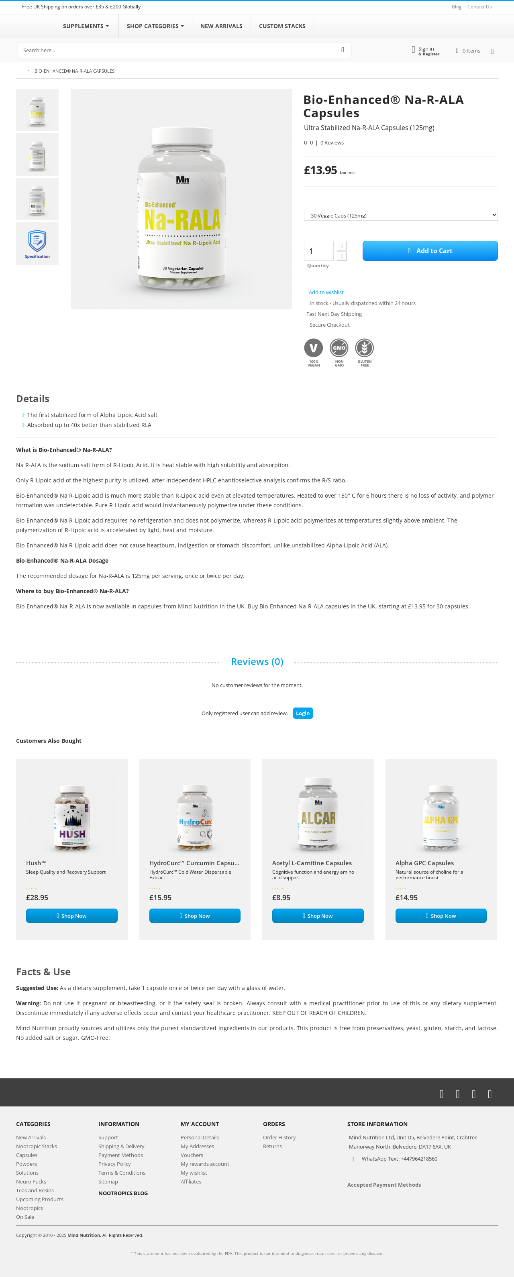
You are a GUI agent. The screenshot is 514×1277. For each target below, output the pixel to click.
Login (303, 713)
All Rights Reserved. (122, 1235)
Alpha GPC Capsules (425, 863)
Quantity (318, 265)
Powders (26, 1163)
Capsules (26, 1155)
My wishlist (194, 1172)
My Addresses (197, 1146)
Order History (279, 1137)
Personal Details (200, 1137)
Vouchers (192, 1155)
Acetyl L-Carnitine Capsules (312, 863)
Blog (457, 7)
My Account (200, 1124)
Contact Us (479, 7)
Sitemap (108, 1181)
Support (108, 1137)
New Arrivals (31, 1137)
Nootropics (29, 1208)
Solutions (27, 1172)
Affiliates (191, 1181)
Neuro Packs (31, 1181)
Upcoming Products (39, 1199)
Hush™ (36, 863)
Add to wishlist (323, 292)
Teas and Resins (35, 1190)
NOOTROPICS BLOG (123, 1193)
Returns (272, 1146)
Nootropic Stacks (36, 1146)
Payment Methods (120, 1155)
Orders (274, 1124)
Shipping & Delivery (121, 1146)
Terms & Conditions (121, 1172)
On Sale (25, 1216)
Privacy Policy (114, 1163)
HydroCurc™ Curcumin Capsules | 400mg (195, 863)
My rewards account (205, 1163)
